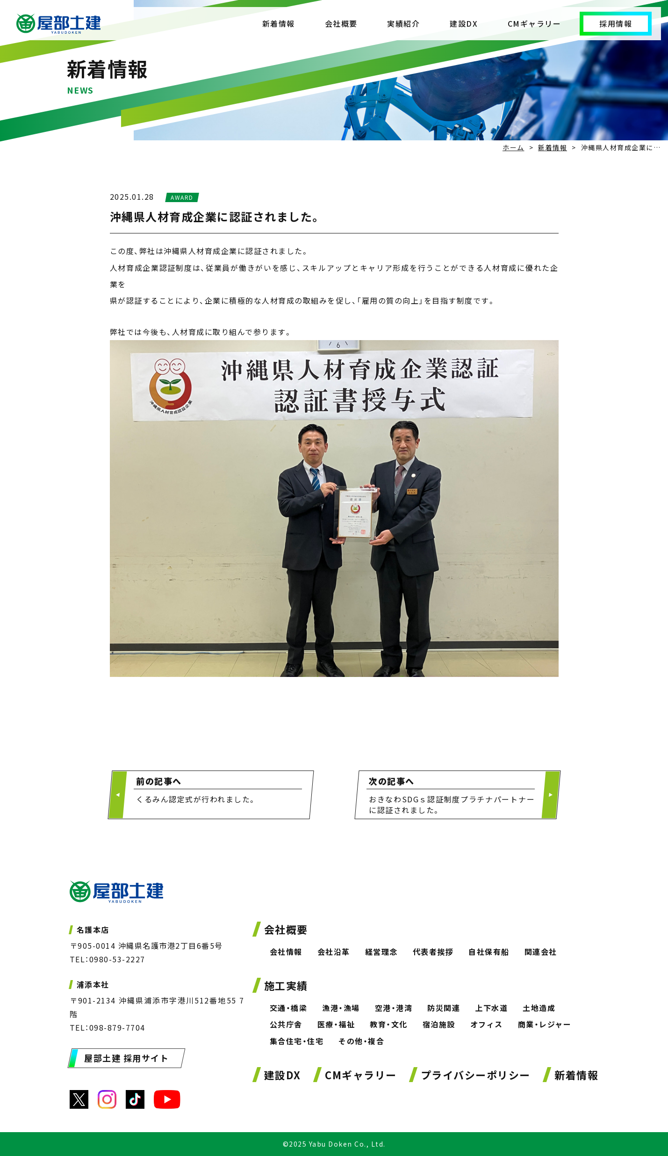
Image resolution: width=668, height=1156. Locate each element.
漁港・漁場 (341, 1007)
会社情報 (286, 951)
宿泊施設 (439, 1024)
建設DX (464, 23)
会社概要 (341, 23)
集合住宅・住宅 (297, 1041)
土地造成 (539, 1007)
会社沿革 (333, 951)
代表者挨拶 (433, 951)
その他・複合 (361, 1041)
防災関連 (443, 1007)
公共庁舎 (286, 1024)
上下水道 (491, 1007)
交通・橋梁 (289, 1007)
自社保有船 (489, 951)
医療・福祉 (336, 1024)
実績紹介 (403, 23)
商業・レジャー (545, 1024)
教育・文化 (389, 1024)
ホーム (513, 147)
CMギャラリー (534, 23)
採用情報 (615, 23)
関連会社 (540, 951)
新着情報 (278, 23)
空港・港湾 (394, 1007)
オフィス (486, 1024)
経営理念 (381, 951)
